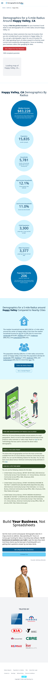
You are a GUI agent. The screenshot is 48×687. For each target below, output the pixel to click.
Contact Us (6, 673)
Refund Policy (20, 673)
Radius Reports (7, 670)
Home (3, 7)
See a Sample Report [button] (24, 371)
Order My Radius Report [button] (24, 365)
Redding (21, 335)
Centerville (7, 335)
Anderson (34, 335)
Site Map (13, 673)
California (8, 7)
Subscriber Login (33, 670)
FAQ (36, 439)
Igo (20, 333)
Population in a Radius (18, 670)
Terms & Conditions (30, 673)
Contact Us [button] (24, 554)
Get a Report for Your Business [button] (14, 49)
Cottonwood (17, 338)
